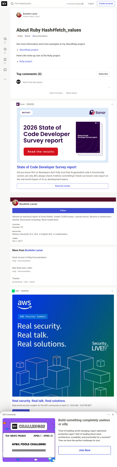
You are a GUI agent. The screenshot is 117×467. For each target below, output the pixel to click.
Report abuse (71, 93)
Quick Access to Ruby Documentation (63, 259)
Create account (106, 3)
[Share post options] (5, 79)
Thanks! (63, 280)
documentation (39, 36)
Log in (91, 3)
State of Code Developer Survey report (46, 167)
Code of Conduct (56, 93)
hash (27, 36)
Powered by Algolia (75, 4)
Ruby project (25, 61)
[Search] (12, 3)
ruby (20, 36)
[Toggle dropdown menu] (112, 104)
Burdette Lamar (30, 14)
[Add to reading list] (5, 61)
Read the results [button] (62, 186)
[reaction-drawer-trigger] (5, 40)
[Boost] (5, 69)
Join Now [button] (84, 450)
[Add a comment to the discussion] (66, 84)
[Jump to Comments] (5, 51)
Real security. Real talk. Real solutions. (39, 401)
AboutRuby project (28, 49)
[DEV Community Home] (4, 3)
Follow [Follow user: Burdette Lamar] (63, 210)
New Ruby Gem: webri (63, 270)
